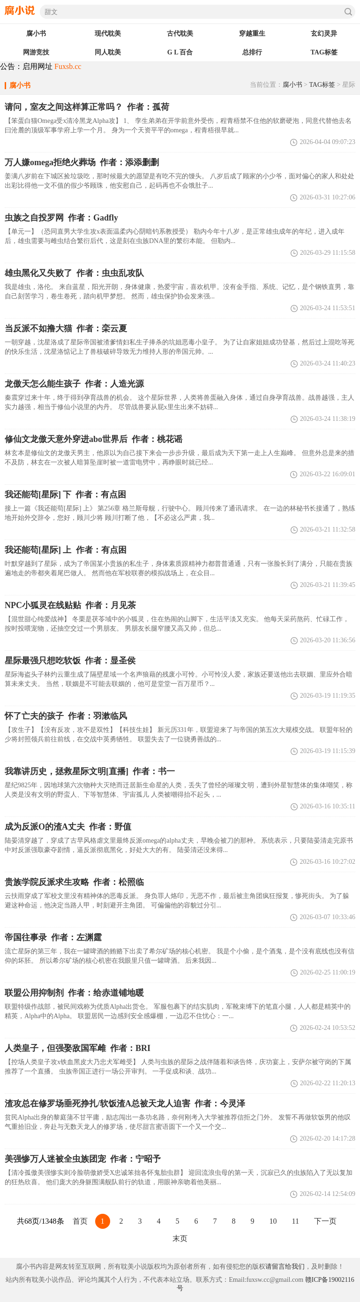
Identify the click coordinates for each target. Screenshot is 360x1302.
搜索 (348, 12)
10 (273, 1221)
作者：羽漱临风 (66, 716)
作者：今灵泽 (125, 1103)
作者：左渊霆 (53, 937)
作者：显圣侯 (70, 660)
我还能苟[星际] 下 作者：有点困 (66, 494)
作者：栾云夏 (66, 328)
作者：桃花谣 (93, 439)
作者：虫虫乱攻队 (74, 273)
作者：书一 (90, 771)
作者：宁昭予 (83, 1159)
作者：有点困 (66, 550)
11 (295, 1221)
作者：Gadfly (61, 217)
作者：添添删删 (82, 162)
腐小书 (292, 84)
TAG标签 (322, 84)
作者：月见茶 (70, 605)
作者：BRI (77, 1048)
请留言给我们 (285, 1266)
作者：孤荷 (87, 107)
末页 (180, 1238)
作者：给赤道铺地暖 (74, 992)
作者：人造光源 (74, 383)
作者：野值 (68, 826)
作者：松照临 (74, 882)
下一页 (325, 1221)
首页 (80, 1221)
